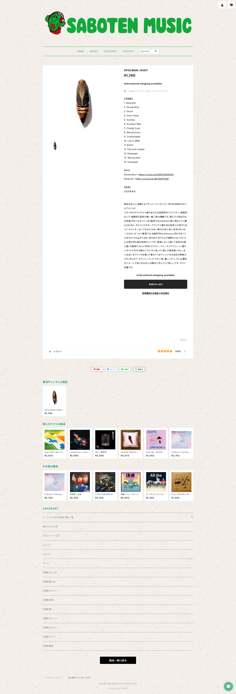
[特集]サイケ (49, 636)
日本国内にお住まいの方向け (155, 293)
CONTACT (128, 51)
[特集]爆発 (48, 600)
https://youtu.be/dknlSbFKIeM (152, 178)
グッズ (46, 563)
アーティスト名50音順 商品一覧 (58, 517)
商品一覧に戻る (118, 660)
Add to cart (156, 284)
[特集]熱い (48, 609)
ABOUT (94, 51)
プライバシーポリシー (54, 678)
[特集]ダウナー (50, 591)
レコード (47, 545)
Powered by (118, 688)
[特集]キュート (50, 618)
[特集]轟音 (48, 646)
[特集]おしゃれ (50, 572)
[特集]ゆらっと (50, 627)
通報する (183, 340)
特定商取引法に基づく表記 (79, 678)
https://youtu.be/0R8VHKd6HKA (156, 174)
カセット (46, 554)
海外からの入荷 (50, 526)
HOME (80, 51)
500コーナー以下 (51, 535)
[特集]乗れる (49, 581)
